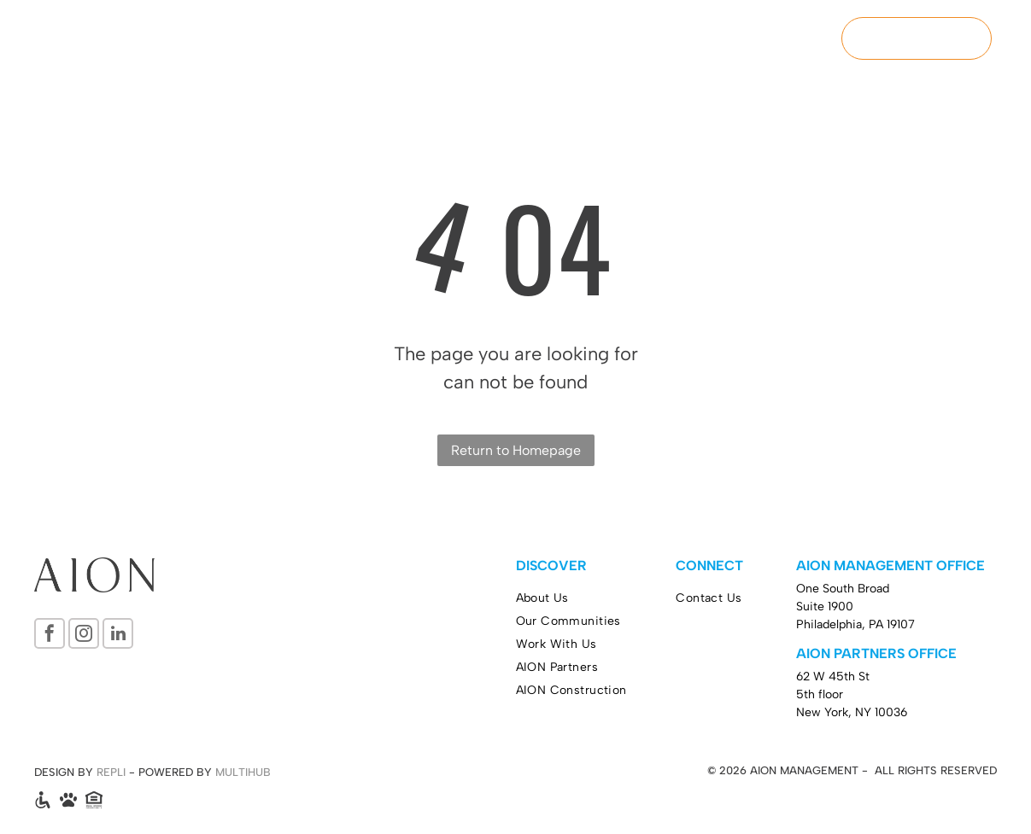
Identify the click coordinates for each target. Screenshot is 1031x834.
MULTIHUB (243, 772)
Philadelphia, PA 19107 (855, 624)
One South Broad (842, 588)
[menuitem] (453, 40)
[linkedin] (118, 635)
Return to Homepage (516, 450)
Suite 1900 (824, 606)
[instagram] (83, 635)
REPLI (111, 772)
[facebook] (49, 635)
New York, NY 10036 (851, 712)
